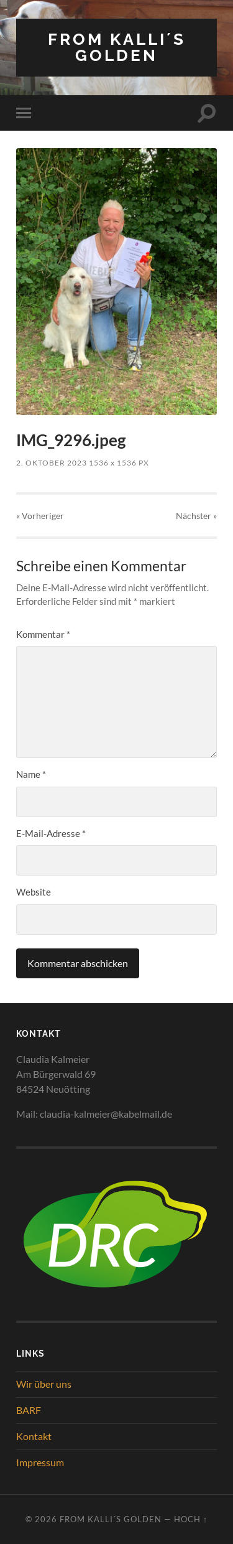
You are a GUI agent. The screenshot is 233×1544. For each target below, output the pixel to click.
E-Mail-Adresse (51, 833)
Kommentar (43, 634)
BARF (28, 1410)
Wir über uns (43, 1384)
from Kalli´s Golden (117, 47)
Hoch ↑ (191, 1519)
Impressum (40, 1462)
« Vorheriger (40, 515)
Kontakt (34, 1436)
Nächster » (196, 515)
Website (33, 891)
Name (31, 774)
